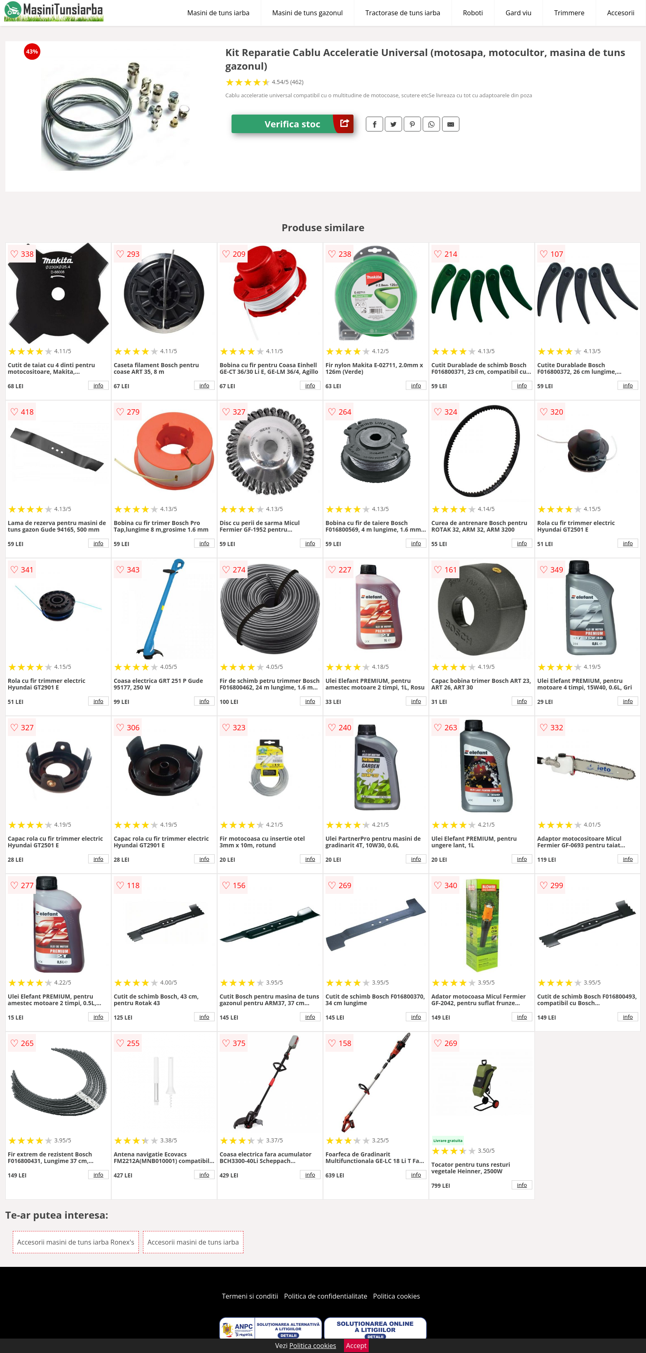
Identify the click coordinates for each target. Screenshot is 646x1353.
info (98, 385)
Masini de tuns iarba (218, 12)
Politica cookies (396, 1296)
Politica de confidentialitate (325, 1296)
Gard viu (518, 12)
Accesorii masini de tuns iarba (193, 1242)
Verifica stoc (308, 124)
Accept (356, 1345)
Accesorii (620, 12)
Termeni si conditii (250, 1296)
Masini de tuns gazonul (307, 12)
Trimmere (569, 12)
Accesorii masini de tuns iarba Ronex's (75, 1242)
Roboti (473, 12)
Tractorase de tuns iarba (402, 12)
